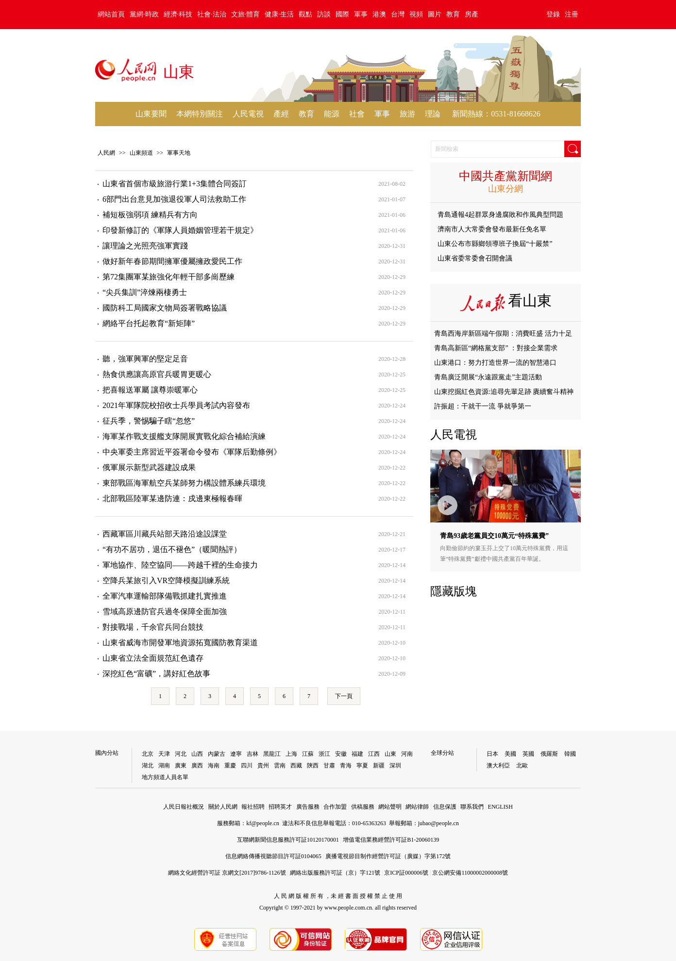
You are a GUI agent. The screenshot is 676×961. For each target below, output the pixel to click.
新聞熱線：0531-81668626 (496, 114)
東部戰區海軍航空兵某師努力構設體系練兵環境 (184, 483)
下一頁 (344, 696)
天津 (164, 753)
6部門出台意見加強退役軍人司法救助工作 (174, 199)
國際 (342, 14)
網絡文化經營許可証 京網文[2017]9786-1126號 (227, 872)
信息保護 (444, 806)
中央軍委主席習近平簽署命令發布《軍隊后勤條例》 (191, 452)
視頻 (416, 14)
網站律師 (417, 806)
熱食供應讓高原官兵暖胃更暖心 (156, 374)
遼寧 (236, 753)
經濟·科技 (178, 14)
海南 (214, 765)
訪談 (324, 14)
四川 (247, 765)
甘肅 (329, 765)
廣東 (180, 765)
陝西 (313, 765)
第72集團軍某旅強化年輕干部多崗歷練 (168, 277)
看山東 (530, 301)
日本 (492, 753)
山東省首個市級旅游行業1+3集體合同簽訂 (174, 183)
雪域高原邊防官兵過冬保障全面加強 (164, 611)
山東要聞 (151, 114)
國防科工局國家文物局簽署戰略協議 (164, 308)
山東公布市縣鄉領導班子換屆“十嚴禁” (495, 243)
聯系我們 (472, 806)
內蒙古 (216, 753)
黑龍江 (272, 753)
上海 (291, 753)
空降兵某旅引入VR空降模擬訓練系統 (166, 580)
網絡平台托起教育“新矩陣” (148, 323)
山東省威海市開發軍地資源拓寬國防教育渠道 (180, 642)
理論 (432, 114)
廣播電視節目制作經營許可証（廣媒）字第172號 (388, 856)
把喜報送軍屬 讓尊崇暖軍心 (150, 390)
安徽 (341, 753)
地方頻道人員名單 (165, 777)
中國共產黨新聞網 (505, 176)
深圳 (395, 765)
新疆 (379, 765)
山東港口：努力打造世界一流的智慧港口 (495, 362)
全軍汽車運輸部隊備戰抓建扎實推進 (164, 596)
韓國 (570, 753)
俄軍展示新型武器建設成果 (149, 467)
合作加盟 (335, 806)
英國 (528, 753)
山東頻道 (141, 152)
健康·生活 (279, 14)
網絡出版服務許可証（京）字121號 (335, 872)
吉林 (252, 753)
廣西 (197, 765)
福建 (357, 753)
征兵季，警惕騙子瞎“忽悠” (148, 421)
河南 (407, 753)
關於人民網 (222, 806)
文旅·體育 (245, 14)
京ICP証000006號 (406, 872)
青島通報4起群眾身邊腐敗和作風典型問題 (500, 214)
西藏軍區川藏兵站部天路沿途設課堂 (164, 534)
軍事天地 (178, 152)
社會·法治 (211, 14)
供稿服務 (362, 806)
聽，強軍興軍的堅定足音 (145, 359)
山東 (390, 753)
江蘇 (308, 753)
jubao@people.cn (438, 823)
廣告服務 (308, 806)
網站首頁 (111, 14)
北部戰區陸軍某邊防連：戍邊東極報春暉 (172, 498)
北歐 (522, 765)
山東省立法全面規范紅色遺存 (152, 658)
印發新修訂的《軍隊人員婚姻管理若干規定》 (180, 230)
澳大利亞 (498, 765)
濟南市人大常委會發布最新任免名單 (492, 229)
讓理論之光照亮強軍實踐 (145, 246)
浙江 (324, 753)
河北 (180, 753)
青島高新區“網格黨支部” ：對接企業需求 (496, 348)
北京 (147, 753)
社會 (357, 114)
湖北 (147, 765)
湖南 (164, 765)
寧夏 (362, 765)
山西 (197, 753)
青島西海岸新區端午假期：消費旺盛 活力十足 (503, 333)
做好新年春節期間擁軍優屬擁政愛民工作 (172, 261)
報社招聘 (253, 806)
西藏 (296, 765)
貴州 (263, 765)
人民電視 (248, 114)
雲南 (280, 765)
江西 (374, 753)
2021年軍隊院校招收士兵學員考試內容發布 (176, 405)
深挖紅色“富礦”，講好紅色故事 (156, 673)
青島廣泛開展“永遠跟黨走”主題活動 (488, 377)
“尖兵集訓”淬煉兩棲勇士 (144, 292)
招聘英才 (280, 806)
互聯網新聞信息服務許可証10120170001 (288, 839)
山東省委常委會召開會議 (475, 258)
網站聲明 (390, 806)
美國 (510, 753)
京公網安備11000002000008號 (470, 872)
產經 (281, 114)
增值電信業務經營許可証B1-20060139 (391, 839)
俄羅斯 (549, 753)
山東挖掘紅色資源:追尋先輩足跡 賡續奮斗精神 (504, 391)
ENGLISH (500, 806)
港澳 (379, 14)
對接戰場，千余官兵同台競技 (152, 627)
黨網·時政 (144, 14)
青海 (346, 765)
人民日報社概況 (183, 806)
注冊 (571, 14)
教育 (453, 14)
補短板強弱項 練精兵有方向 (150, 215)
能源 (331, 114)
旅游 (407, 114)
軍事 (361, 14)
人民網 (106, 152)
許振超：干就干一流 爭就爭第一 (482, 406)
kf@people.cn (262, 823)
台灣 (398, 14)
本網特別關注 (199, 114)
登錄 (553, 14)
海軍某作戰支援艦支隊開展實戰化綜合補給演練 (184, 436)
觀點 (305, 14)
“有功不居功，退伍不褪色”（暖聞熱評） (171, 549)
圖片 (434, 14)
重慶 (230, 765)
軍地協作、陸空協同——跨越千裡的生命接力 (180, 565)
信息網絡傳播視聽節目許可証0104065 (273, 856)
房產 (471, 14)
